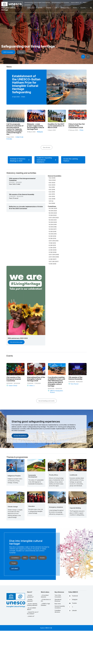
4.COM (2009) (52, 250)
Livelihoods (73, 475)
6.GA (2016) (52, 189)
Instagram (72, 599)
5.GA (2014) (52, 192)
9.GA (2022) (52, 182)
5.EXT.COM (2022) (54, 217)
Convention (31, 8)
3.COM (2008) (52, 252)
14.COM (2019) (53, 224)
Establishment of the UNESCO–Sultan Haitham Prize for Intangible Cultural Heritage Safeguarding (26, 84)
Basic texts (58, 603)
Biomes (33, 557)
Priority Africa (53, 475)
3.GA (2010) (52, 196)
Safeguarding (65, 8)
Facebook (73, 596)
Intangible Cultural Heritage (8, 9)
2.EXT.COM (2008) (54, 257)
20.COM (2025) (53, 208)
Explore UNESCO (76, 2)
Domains (42, 557)
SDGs (24, 557)
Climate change (13, 506)
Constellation (15, 557)
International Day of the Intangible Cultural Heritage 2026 (36, 379)
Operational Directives (58, 600)
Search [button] (90, 8)
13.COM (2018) (53, 227)
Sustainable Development (32, 476)
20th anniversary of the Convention (60, 2)
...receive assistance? (30, 596)
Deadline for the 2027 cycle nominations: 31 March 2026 (56, 125)
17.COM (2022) (53, 215)
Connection (27, 4)
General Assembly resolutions (60, 607)
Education (31, 506)
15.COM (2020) (53, 222)
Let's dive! (14, 568)
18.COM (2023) (53, 213)
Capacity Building (75, 508)
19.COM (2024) (53, 210)
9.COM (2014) (52, 236)
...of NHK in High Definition (45, 604)
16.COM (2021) (53, 220)
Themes (48, 8)
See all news (46, 147)
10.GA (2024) (52, 180)
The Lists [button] (21, 52)
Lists (56, 8)
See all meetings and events (46, 401)
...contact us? (30, 616)
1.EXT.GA (51, 201)
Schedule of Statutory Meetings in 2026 (20, 160)
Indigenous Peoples (14, 476)
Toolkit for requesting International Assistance (47, 160)
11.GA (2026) (52, 178)
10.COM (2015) (53, 234)
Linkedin (72, 610)
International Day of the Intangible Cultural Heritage (37, 2)
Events (40, 8)
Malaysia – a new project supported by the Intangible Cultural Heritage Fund (35, 126)
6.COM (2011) (52, 245)
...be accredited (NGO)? (31, 608)
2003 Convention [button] (8, 52)
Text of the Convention (58, 596)
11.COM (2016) (52, 231)
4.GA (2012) (52, 194)
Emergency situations (56, 507)
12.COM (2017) (52, 229)
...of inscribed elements (44, 596)
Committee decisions (58, 611)
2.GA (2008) (52, 198)
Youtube (72, 603)
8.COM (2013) (52, 238)
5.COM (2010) (52, 247)
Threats (13, 563)
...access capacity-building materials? (32, 604)
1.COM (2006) (52, 263)
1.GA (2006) (52, 203)
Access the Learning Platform (73, 160)
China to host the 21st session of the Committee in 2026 (76, 125)
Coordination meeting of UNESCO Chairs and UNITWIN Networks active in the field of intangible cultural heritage (56, 381)
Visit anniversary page (16, 342)
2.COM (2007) (52, 259)
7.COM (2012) (52, 243)
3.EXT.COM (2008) (54, 254)
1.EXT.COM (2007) (53, 261)
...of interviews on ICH (46, 600)
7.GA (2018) (52, 187)
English (85, 2)
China (81, 130)
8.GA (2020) (52, 185)
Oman (23, 97)
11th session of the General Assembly (75, 378)
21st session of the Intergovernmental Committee (13, 379)
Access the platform (20, 435)
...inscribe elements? (30, 600)
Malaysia (40, 132)
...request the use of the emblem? (32, 612)
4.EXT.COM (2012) (53, 240)
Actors (75, 8)
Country (83, 8)
